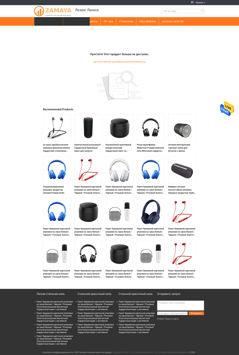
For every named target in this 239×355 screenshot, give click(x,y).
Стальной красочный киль (94, 294)
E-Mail (160, 318)
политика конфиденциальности (57, 352)
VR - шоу (108, 21)
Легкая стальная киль (50, 294)
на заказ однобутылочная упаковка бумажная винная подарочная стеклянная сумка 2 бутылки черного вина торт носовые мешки (56, 148)
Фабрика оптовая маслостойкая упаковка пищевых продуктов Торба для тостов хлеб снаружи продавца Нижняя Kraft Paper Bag (181, 190)
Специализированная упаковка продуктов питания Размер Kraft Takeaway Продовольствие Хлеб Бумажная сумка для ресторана (56, 190)
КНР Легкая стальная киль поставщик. (94, 352)
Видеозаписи (89, 21)
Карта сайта (172, 318)
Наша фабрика (147, 21)
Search (203, 11)
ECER (192, 352)
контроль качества (172, 21)
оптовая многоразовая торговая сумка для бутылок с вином (179, 148)
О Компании (126, 21)
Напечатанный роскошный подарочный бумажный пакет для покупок (87, 148)
